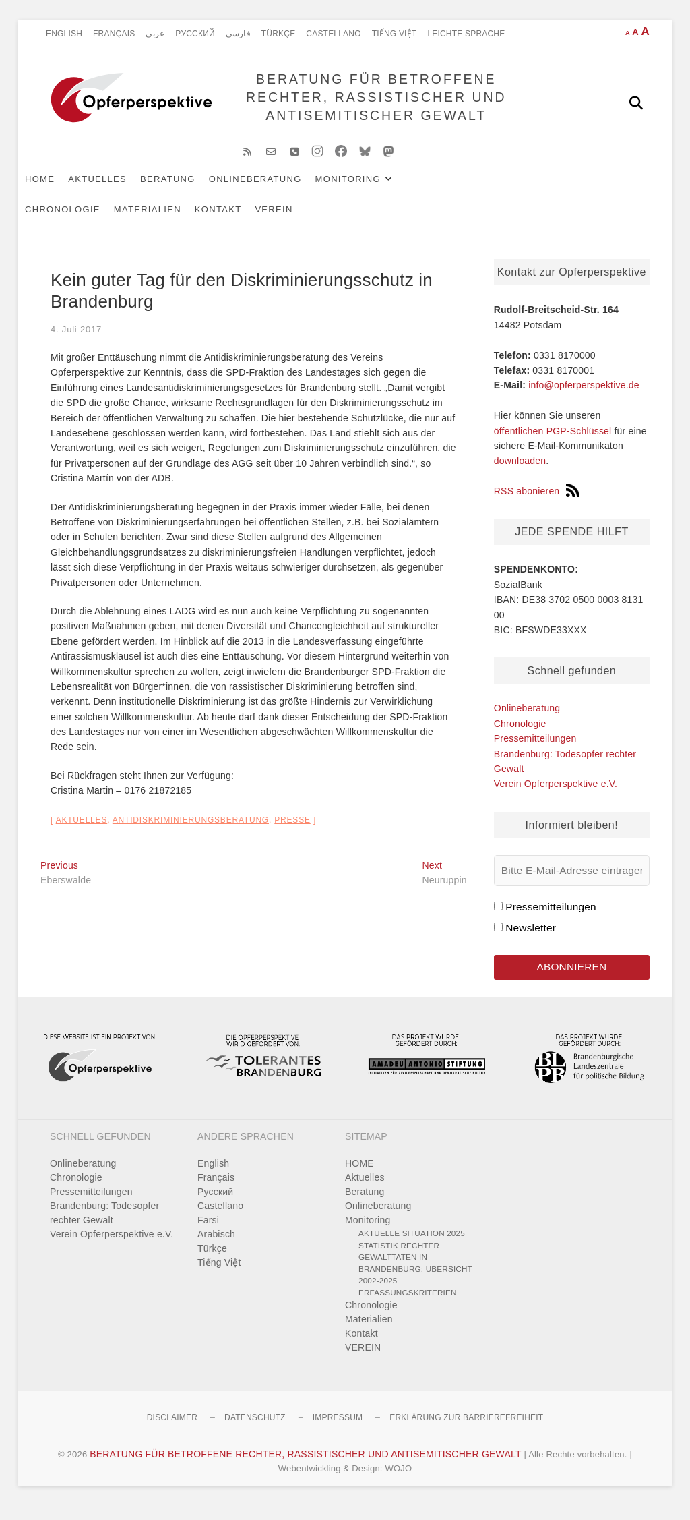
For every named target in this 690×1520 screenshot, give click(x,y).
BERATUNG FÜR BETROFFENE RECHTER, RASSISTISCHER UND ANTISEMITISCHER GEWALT (371, 102)
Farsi (208, 1233)
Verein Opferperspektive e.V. (555, 794)
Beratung (190, 190)
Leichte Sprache (466, 33)
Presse (292, 831)
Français (114, 33)
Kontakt (70, 220)
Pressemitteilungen (535, 749)
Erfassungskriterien (407, 1306)
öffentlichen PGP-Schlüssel (553, 441)
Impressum (338, 1431)
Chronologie (466, 190)
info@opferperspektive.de (583, 395)
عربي (155, 33)
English (64, 33)
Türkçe (278, 33)
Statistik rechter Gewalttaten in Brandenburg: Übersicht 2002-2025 (415, 1276)
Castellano (333, 33)
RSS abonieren (537, 501)
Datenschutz (255, 1431)
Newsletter (530, 938)
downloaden (520, 471)
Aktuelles (119, 190)
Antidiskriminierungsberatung (191, 831)
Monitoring (370, 190)
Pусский (195, 33)
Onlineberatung (277, 190)
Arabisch (216, 1247)
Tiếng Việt (394, 33)
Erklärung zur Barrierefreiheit (466, 1431)
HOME (62, 190)
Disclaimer (172, 1431)
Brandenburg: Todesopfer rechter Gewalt (104, 1226)
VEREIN (127, 220)
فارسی (238, 33)
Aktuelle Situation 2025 (411, 1246)
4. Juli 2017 (76, 339)
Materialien (551, 190)
